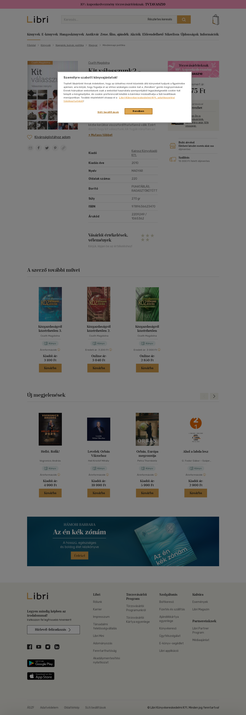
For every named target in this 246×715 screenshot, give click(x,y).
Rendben (138, 111)
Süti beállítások (108, 112)
